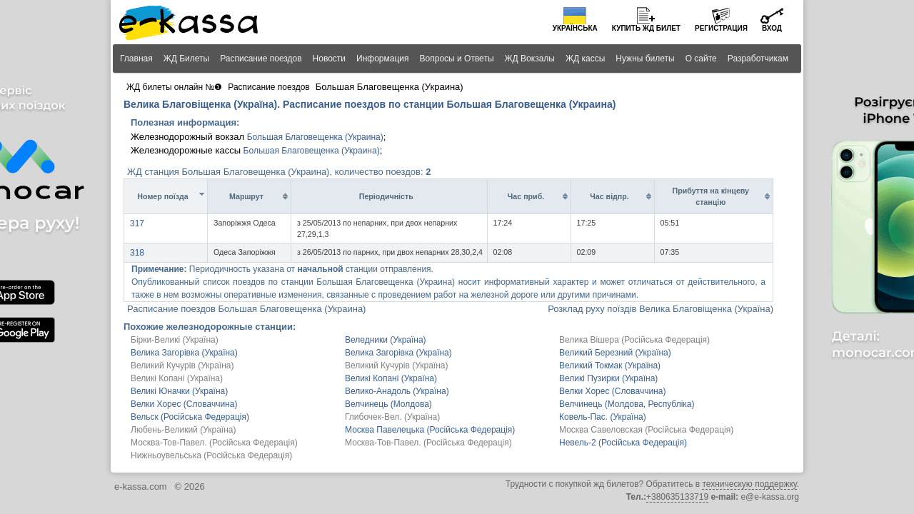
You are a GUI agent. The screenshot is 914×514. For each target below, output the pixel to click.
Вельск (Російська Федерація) (190, 417)
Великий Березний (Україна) (615, 353)
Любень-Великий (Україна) (183, 430)
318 (137, 253)
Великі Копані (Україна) (177, 378)
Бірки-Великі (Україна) (175, 340)
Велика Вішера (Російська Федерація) (634, 340)
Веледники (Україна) (385, 340)
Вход (772, 28)
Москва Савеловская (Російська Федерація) (646, 430)
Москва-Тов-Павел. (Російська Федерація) (214, 443)
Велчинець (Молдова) (388, 404)
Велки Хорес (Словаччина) (612, 391)
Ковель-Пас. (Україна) (602, 417)
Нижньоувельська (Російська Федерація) (211, 455)
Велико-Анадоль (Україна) (397, 391)
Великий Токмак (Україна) (610, 366)
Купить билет (646, 28)
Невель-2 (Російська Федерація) (623, 443)
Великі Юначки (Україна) (179, 391)
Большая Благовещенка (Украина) (315, 137)
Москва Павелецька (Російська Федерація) (430, 430)
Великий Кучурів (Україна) (182, 366)
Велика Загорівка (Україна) (184, 353)
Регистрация (721, 28)
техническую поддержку (749, 484)
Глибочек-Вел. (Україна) (392, 417)
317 (137, 223)
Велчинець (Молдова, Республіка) (627, 404)
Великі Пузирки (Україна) (608, 378)
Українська (575, 28)
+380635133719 (677, 497)
